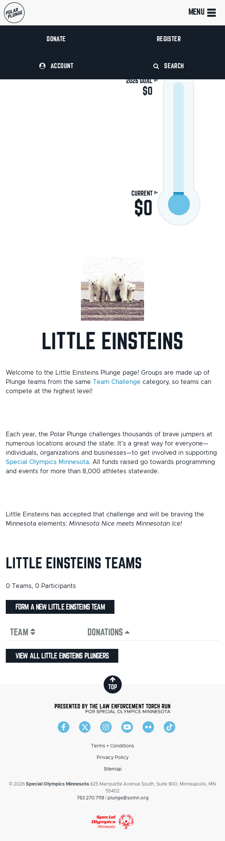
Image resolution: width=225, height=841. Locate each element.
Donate (56, 38)
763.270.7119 (90, 798)
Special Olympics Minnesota (47, 462)
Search (168, 65)
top (112, 683)
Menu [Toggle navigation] (202, 12)
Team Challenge (117, 382)
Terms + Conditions (112, 746)
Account (56, 65)
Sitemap (113, 769)
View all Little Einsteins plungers (62, 656)
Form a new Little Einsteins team (60, 607)
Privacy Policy (113, 757)
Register (169, 38)
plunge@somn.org (128, 798)
